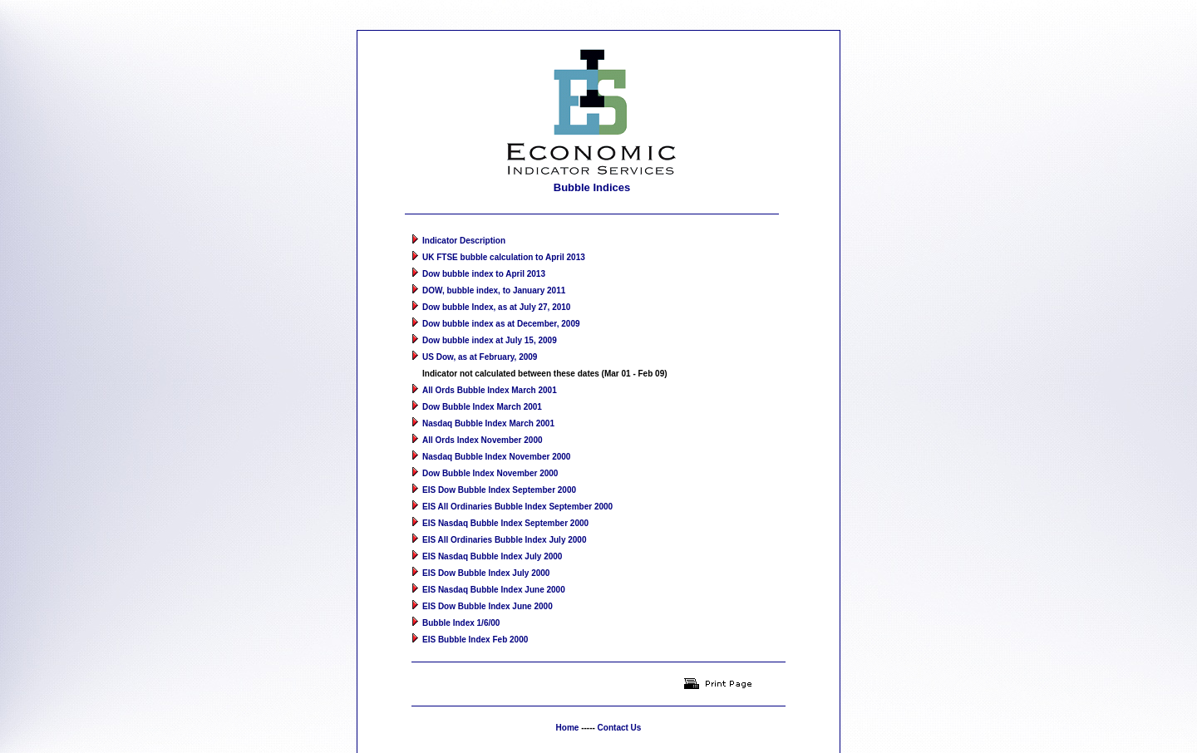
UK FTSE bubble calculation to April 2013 (503, 243)
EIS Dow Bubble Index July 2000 (485, 559)
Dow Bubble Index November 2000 (490, 459)
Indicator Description (463, 226)
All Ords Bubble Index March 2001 (489, 376)
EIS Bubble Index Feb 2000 (475, 625)
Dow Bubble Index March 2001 (482, 392)
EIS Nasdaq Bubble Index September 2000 (505, 509)
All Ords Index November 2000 (482, 426)
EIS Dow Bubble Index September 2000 (499, 475)
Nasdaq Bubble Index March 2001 (488, 409)
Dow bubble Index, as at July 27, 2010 (496, 293)
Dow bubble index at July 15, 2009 (489, 326)
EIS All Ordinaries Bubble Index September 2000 (517, 492)
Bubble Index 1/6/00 (461, 608)
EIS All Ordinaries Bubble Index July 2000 (504, 525)
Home (567, 713)
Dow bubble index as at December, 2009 (501, 309)
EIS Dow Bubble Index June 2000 (487, 592)
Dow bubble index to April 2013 (483, 259)
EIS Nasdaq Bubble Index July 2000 (492, 542)
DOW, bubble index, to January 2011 (493, 276)
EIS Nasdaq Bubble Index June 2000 (493, 575)
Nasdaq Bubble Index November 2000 (496, 442)
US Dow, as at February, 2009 (479, 342)
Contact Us (620, 713)
